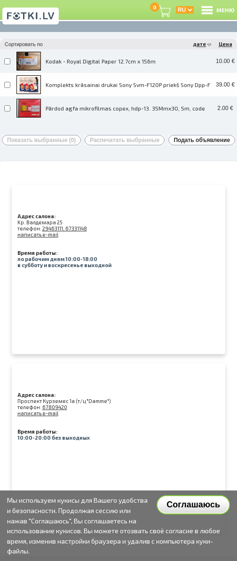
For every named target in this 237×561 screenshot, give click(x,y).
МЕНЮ (217, 10)
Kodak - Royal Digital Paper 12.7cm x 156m (101, 61)
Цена (225, 44)
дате (202, 44)
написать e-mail (37, 234)
